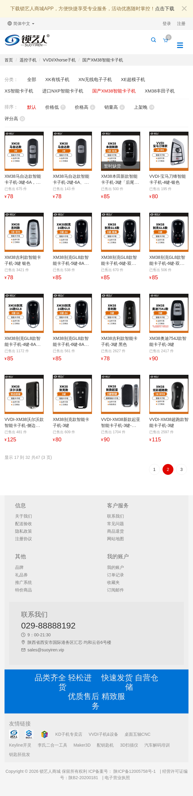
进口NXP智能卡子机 (62, 90)
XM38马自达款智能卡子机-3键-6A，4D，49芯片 (23, 182)
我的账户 (115, 567)
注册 (181, 23)
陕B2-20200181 (83, 777)
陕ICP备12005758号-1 (134, 771)
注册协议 (23, 538)
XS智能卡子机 (19, 90)
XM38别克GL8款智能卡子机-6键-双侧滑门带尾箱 (120, 263)
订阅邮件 (115, 590)
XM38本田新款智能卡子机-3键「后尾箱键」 (119, 182)
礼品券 (21, 574)
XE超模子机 (133, 79)
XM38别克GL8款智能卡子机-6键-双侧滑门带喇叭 (168, 263)
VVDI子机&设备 (103, 734)
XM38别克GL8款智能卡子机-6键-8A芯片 (71, 344)
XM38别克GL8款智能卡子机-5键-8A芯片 (71, 263)
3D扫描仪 (129, 745)
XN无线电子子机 (95, 79)
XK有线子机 (57, 79)
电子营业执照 (117, 777)
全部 (31, 79)
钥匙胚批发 (19, 754)
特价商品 (23, 590)
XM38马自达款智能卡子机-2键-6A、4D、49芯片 (71, 182)
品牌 (19, 567)
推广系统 (23, 582)
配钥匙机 (105, 745)
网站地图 (115, 538)
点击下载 (164, 8)
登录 (167, 23)
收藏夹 (113, 582)
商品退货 (115, 531)
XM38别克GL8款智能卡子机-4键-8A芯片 (22, 344)
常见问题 (115, 523)
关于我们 (23, 516)
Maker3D (82, 745)
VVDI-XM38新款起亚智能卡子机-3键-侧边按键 (120, 425)
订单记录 (115, 574)
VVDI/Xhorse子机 (59, 60)
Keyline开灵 (20, 745)
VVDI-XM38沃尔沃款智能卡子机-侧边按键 (24, 425)
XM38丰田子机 (160, 90)
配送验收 (23, 523)
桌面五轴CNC (137, 734)
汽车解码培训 (157, 745)
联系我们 (115, 516)
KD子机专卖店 (68, 734)
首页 (9, 60)
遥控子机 (28, 60)
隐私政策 (23, 531)
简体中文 (21, 23)
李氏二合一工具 (52, 745)
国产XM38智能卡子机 (102, 60)
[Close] (184, 9)
